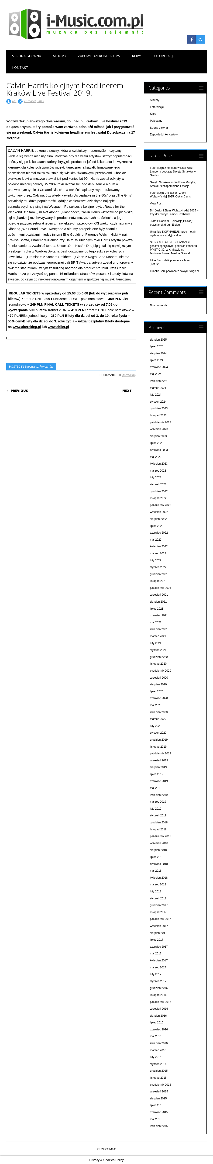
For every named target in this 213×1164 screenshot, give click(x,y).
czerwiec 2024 (159, 367)
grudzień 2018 (159, 822)
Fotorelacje (163, 56)
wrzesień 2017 (159, 926)
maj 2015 (155, 1119)
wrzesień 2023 (159, 429)
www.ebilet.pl (58, 327)
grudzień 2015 (159, 1070)
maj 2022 (155, 539)
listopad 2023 (158, 415)
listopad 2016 (158, 995)
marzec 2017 (158, 967)
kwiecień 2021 (159, 629)
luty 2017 (155, 974)
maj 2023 (155, 457)
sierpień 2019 (158, 767)
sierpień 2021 (158, 601)
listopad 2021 (158, 581)
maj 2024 (155, 374)
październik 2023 (160, 422)
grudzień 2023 (159, 408)
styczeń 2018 (158, 898)
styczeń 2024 (158, 401)
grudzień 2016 (159, 988)
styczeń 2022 (158, 567)
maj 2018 (155, 870)
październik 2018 (160, 836)
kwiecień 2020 (159, 712)
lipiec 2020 (156, 691)
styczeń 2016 (158, 1064)
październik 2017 (160, 919)
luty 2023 (155, 477)
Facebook (191, 39)
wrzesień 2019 (159, 760)
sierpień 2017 (158, 933)
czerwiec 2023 (159, 450)
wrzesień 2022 (159, 512)
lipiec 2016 (156, 1022)
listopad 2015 (158, 1077)
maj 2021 (155, 622)
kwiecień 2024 (159, 381)
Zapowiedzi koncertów (99, 56)
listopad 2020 (158, 663)
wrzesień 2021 (159, 594)
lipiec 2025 (156, 346)
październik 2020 (160, 670)
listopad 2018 (158, 829)
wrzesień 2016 (159, 1008)
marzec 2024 (158, 388)
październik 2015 (160, 1084)
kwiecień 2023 (159, 463)
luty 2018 (155, 891)
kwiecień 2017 (159, 960)
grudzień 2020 (159, 657)
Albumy (59, 56)
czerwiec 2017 (159, 946)
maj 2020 (155, 705)
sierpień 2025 (158, 339)
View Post (156, 203)
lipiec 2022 (156, 526)
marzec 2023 (158, 470)
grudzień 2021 (159, 574)
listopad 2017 (158, 912)
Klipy (136, 56)
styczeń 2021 (158, 650)
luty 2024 (155, 394)
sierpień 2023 (158, 436)
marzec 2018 (158, 884)
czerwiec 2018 (159, 864)
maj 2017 (155, 953)
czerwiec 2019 (159, 781)
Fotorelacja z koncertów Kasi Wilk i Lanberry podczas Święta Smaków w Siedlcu (173, 171)
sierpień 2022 (158, 519)
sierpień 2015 (158, 1098)
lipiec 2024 (156, 360)
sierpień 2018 (158, 850)
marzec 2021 (158, 636)
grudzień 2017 (159, 905)
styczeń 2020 (158, 732)
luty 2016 (155, 1057)
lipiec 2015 (156, 1105)
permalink (128, 375)
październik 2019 (160, 753)
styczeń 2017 (158, 981)
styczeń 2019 (158, 815)
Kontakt (20, 67)
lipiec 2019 (156, 774)
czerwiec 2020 (159, 698)
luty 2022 (155, 560)
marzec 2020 (158, 719)
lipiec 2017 (156, 939)
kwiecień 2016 (159, 1043)
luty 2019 (155, 808)
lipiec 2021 (156, 608)
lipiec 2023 (156, 443)
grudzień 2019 (159, 739)
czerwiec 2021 (159, 615)
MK (14, 101)
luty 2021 (155, 643)
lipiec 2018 (156, 857)
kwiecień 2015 (159, 1126)
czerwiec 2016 (159, 1029)
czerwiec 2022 (159, 532)
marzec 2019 (158, 801)
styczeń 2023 (158, 484)
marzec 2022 (158, 553)
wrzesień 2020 (159, 677)
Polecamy (156, 120)
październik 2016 (160, 1002)
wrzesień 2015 (159, 1091)
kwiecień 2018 (159, 877)
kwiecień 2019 (159, 795)
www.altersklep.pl (27, 327)
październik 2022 (160, 505)
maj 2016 (155, 1036)
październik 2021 (160, 588)
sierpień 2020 (158, 684)
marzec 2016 (158, 1050)
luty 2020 (155, 726)
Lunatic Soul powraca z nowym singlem (174, 271)
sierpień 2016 (158, 1015)
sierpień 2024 (158, 353)
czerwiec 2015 (159, 1112)
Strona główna (26, 56)
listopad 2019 (158, 746)
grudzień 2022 (159, 491)
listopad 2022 (158, 498)
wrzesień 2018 (159, 843)
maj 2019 (155, 788)
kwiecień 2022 (159, 546)
